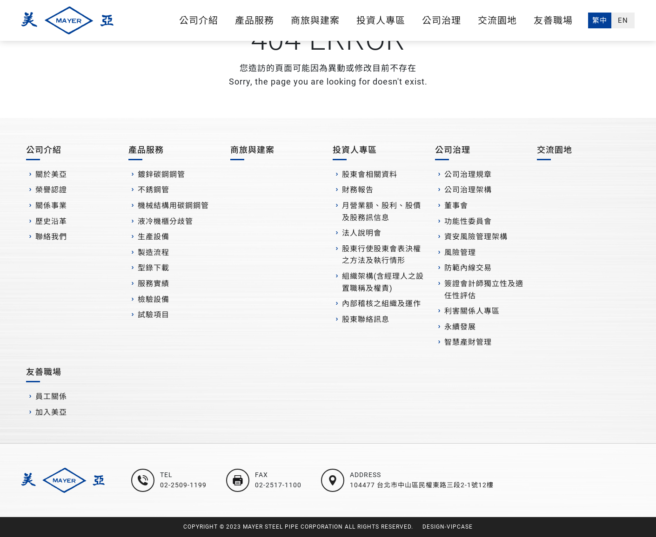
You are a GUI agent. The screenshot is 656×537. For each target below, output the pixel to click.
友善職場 (553, 20)
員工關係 (51, 396)
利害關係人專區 (472, 311)
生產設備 (153, 236)
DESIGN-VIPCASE (447, 527)
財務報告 (358, 189)
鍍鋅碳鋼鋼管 (161, 174)
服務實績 (153, 283)
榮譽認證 (51, 189)
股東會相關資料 (369, 174)
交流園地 (497, 20)
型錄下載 (153, 267)
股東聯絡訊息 (365, 319)
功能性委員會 (468, 221)
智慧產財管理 (468, 342)
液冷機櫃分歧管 (165, 221)
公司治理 (441, 20)
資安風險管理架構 (476, 236)
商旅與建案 (315, 20)
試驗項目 (153, 314)
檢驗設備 (153, 299)
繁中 (599, 20)
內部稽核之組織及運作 (381, 303)
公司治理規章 (468, 174)
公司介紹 (198, 20)
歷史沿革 (51, 221)
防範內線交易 (468, 267)
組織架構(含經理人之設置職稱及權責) (383, 282)
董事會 (456, 205)
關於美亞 (51, 174)
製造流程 (153, 252)
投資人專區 (380, 20)
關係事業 (51, 205)
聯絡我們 (51, 236)
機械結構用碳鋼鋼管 (173, 205)
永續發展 (460, 326)
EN (623, 20)
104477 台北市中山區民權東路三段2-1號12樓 (422, 485)
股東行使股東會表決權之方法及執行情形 (381, 254)
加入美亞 (51, 412)
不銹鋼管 (153, 189)
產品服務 (254, 20)
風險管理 (460, 252)
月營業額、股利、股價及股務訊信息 (381, 211)
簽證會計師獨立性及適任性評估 (483, 289)
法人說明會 (362, 233)
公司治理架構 (468, 189)
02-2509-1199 (183, 485)
